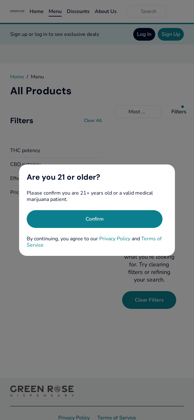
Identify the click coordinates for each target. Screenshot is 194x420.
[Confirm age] (95, 219)
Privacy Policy (114, 238)
